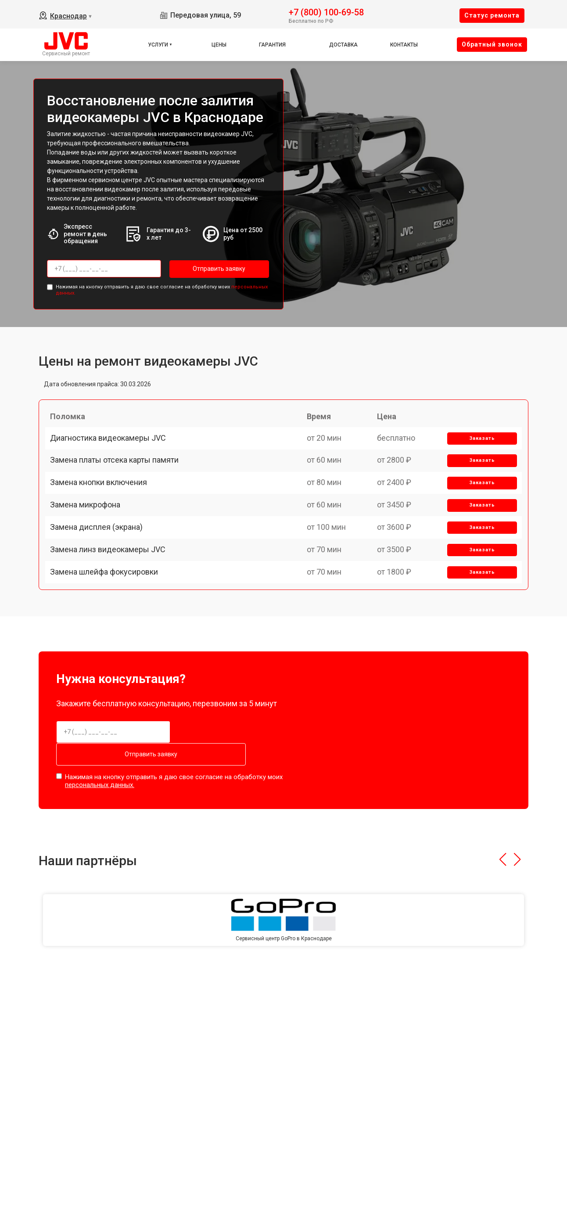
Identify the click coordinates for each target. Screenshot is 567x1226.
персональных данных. (99, 806)
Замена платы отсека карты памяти (118, 477)
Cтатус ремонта (492, 15)
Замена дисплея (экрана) (100, 569)
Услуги (158, 45)
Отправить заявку (204, 268)
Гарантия (272, 45)
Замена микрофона (89, 538)
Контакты (404, 45)
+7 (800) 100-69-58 (326, 11)
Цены (219, 45)
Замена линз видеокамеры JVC (111, 599)
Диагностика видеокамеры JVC (112, 447)
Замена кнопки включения (102, 508)
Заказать (479, 447)
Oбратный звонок (492, 44)
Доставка (343, 45)
